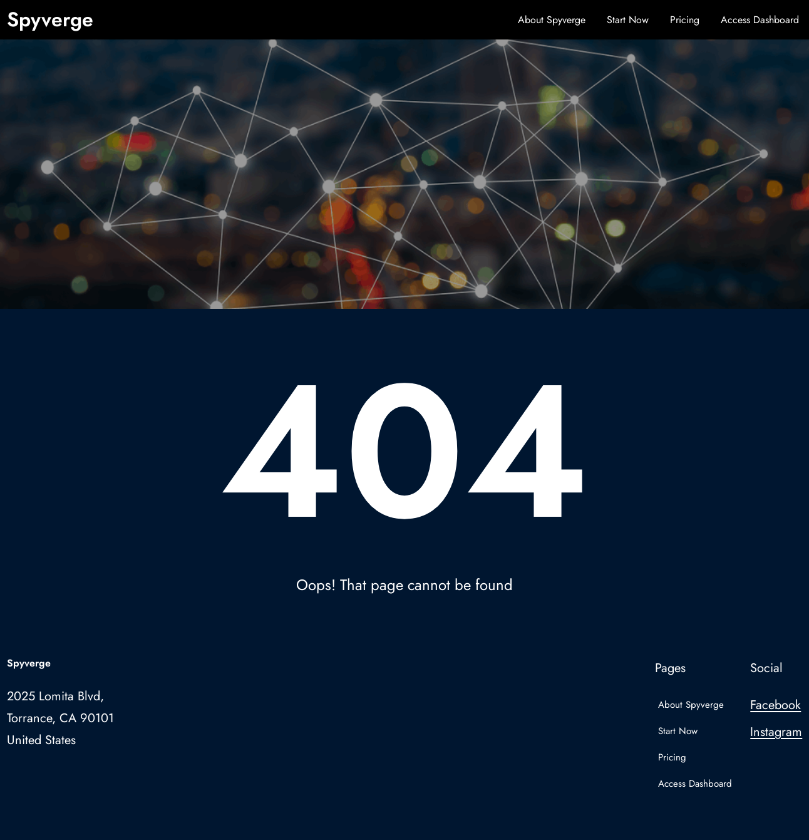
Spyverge (50, 19)
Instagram (776, 732)
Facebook (775, 705)
